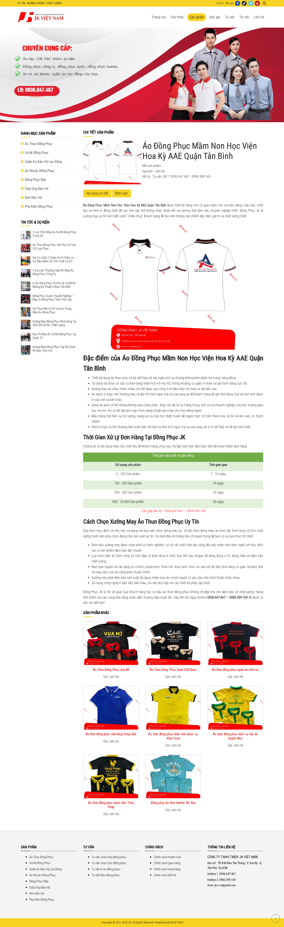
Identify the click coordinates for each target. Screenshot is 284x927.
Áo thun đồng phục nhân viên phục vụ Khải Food (173, 736)
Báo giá (229, 3)
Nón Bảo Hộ (31, 197)
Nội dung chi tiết (97, 193)
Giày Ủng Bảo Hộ (34, 188)
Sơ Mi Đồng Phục (34, 152)
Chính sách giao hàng (167, 863)
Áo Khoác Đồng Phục (37, 171)
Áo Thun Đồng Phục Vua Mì (111, 670)
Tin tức (244, 17)
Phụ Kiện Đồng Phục (37, 206)
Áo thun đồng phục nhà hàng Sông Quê (110, 734)
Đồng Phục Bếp (33, 179)
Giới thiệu (177, 17)
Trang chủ (159, 17)
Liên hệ (219, 3)
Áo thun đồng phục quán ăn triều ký (235, 670)
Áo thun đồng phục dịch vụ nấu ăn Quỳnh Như (235, 736)
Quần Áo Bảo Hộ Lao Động (41, 161)
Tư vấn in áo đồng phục (106, 869)
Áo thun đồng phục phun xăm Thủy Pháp (111, 805)
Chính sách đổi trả (165, 875)
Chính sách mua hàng (167, 869)
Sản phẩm (196, 17)
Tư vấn (230, 17)
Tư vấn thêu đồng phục (106, 875)
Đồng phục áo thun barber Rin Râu (173, 803)
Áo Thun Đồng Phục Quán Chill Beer (173, 670)
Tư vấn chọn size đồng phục (109, 863)
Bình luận (121, 193)
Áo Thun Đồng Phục (37, 144)
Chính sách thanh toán (167, 857)
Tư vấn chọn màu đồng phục (109, 857)
